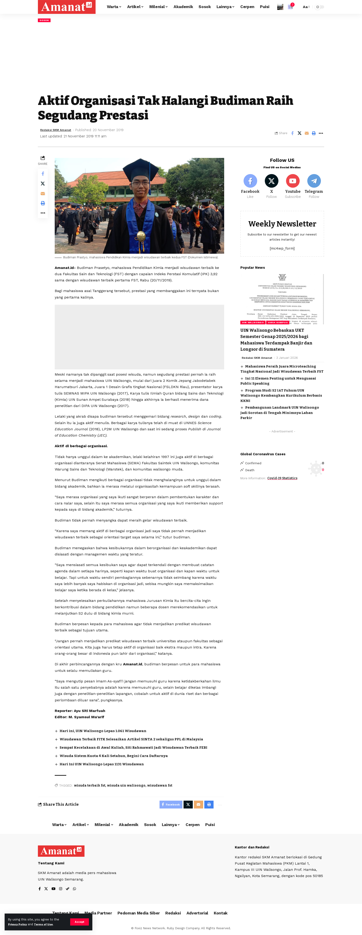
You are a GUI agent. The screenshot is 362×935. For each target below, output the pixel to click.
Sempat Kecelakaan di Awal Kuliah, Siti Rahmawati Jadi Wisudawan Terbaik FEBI (138, 747)
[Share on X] (299, 133)
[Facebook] (250, 184)
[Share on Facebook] (292, 133)
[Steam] (68, 889)
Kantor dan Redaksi (253, 847)
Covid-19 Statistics (282, 478)
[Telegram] (314, 184)
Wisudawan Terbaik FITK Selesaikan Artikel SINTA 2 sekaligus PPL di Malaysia (137, 739)
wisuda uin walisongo (127, 785)
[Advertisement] (181, 58)
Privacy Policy (19, 924)
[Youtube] (293, 184)
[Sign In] (280, 7)
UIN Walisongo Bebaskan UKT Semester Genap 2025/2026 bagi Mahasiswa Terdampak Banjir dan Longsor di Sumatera (282, 338)
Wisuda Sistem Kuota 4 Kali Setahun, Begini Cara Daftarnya (118, 755)
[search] (297, 7)
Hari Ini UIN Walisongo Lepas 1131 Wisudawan (105, 763)
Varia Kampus (278, 321)
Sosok (45, 20)
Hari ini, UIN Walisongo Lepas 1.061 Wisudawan (106, 730)
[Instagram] (61, 889)
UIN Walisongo (253, 321)
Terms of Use (47, 924)
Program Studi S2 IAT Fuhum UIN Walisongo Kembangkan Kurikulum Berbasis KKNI (281, 394)
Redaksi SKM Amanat (58, 130)
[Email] (306, 133)
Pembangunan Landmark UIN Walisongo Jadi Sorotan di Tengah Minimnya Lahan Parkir (279, 411)
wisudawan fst (160, 785)
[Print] (314, 133)
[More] (321, 133)
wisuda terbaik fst (90, 785)
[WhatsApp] (75, 889)
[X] (272, 184)
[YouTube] (54, 889)
